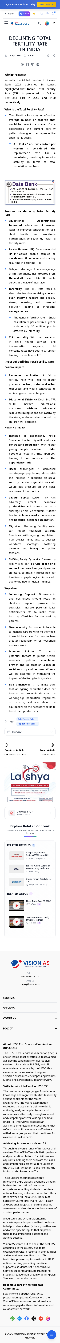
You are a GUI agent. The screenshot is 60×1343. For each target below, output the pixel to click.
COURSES (30, 998)
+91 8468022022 (30, 976)
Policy (30, 1028)
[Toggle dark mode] (33, 13)
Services (30, 1008)
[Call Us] (41, 13)
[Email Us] (47, 13)
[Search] (39, 23)
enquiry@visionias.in (30, 984)
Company (30, 1018)
